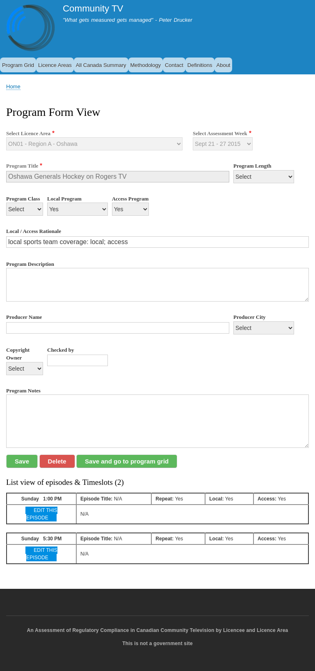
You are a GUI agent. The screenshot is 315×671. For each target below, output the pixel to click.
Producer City (249, 317)
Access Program (130, 199)
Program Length (252, 166)
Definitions (199, 65)
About (224, 65)
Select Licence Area (28, 133)
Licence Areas (55, 65)
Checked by (60, 350)
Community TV (93, 8)
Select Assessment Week (220, 133)
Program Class (23, 199)
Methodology (145, 65)
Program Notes (23, 390)
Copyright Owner (18, 354)
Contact (174, 65)
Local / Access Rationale (33, 231)
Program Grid (18, 65)
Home (13, 86)
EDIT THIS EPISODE (41, 514)
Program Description (30, 264)
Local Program (64, 199)
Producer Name (24, 317)
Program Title (22, 166)
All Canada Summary (101, 65)
